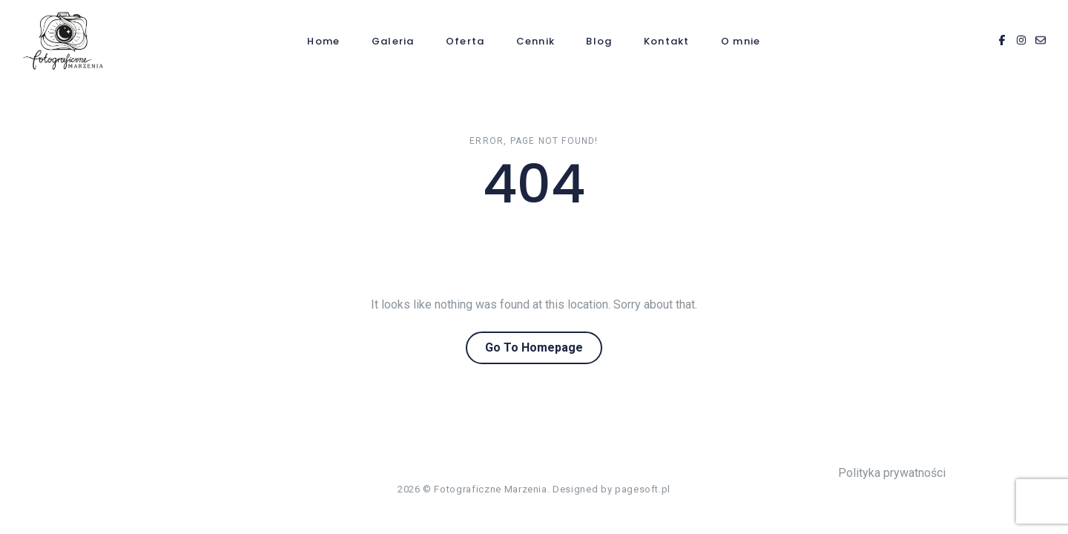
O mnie (741, 41)
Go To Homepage (534, 347)
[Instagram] (1021, 41)
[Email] (1040, 41)
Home (323, 41)
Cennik (536, 41)
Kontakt (667, 41)
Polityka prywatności (892, 473)
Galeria (393, 41)
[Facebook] (1002, 41)
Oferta (465, 41)
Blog (599, 41)
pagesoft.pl (642, 489)
